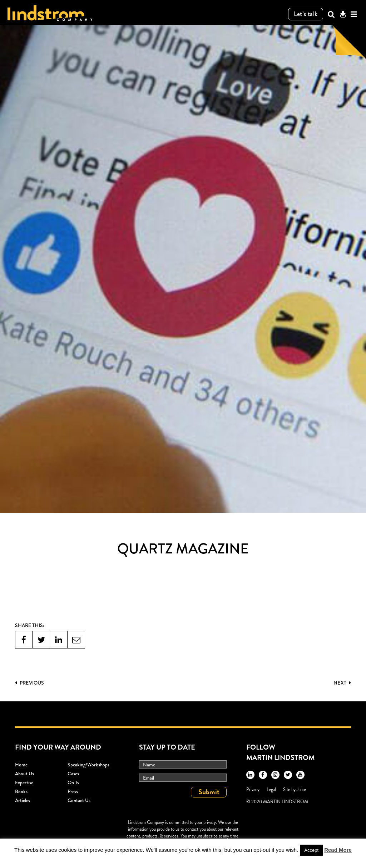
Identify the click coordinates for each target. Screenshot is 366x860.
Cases (73, 773)
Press (73, 791)
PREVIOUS (29, 682)
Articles (22, 800)
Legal (271, 789)
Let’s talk (306, 14)
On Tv (73, 782)
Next (342, 682)
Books (21, 791)
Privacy (252, 789)
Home (21, 764)
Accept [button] (311, 850)
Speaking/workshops (88, 764)
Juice (301, 789)
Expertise (24, 782)
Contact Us (79, 800)
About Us (24, 773)
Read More (338, 850)
